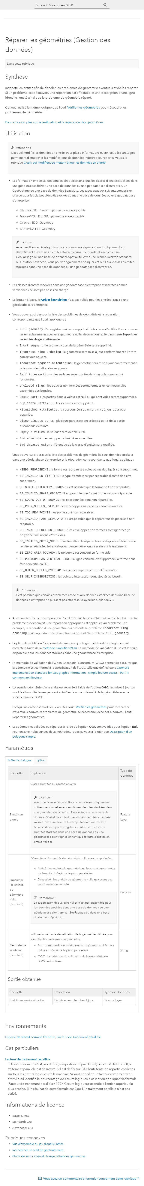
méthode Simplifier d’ (60, 648)
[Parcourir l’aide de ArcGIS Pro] (68, 5)
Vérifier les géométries (83, 107)
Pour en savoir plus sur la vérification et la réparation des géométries (54, 122)
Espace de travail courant (23, 1037)
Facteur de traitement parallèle (79, 1037)
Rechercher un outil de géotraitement (37, 1150)
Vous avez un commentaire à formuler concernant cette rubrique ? (91, 1178)
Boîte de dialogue (20, 760)
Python (41, 760)
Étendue (49, 1037)
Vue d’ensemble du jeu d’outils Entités (37, 1144)
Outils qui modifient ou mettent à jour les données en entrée (65, 162)
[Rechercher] (105, 5)
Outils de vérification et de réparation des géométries (49, 1156)
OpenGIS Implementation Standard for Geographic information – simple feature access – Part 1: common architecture (70, 672)
